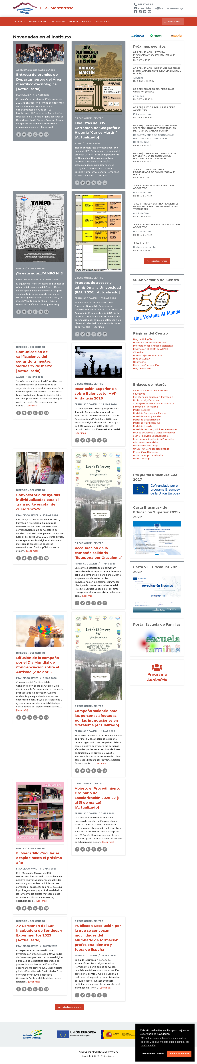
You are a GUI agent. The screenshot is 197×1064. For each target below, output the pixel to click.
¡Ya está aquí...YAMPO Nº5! (39, 273)
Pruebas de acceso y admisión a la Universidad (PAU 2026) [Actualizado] (98, 287)
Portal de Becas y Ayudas (147, 416)
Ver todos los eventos (157, 261)
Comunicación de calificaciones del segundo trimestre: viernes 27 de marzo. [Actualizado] (34, 361)
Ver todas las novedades (69, 1007)
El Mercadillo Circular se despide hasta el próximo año (39, 858)
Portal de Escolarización (146, 419)
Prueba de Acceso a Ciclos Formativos (154, 432)
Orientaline (139, 362)
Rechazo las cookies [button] (153, 1053)
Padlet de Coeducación (146, 365)
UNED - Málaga (141, 458)
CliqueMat (138, 352)
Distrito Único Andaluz (145, 442)
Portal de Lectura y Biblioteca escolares (155, 429)
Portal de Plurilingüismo (146, 423)
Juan (78, 143)
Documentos (58, 21)
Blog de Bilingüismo (144, 339)
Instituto (19, 21)
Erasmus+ (73, 21)
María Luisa (23, 95)
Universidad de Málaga (145, 445)
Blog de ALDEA (141, 358)
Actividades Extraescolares (35, 70)
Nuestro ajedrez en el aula (147, 355)
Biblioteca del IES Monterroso (150, 342)
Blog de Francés (142, 368)
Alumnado (87, 21)
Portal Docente (141, 410)
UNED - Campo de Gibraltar (148, 455)
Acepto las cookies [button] (179, 1053)
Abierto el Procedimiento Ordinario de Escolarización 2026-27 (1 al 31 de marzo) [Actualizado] (97, 797)
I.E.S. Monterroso (43, 8)
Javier (20, 377)
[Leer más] (47, 127)
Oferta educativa (38, 21)
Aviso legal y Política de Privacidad (99, 1052)
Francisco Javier (27, 279)
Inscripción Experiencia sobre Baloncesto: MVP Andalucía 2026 (96, 393)
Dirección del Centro (89, 118)
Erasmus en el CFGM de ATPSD (150, 349)
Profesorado (102, 21)
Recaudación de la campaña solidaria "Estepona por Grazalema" (98, 553)
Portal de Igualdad (143, 426)
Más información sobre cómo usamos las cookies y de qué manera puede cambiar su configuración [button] (165, 1042)
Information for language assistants (153, 345)
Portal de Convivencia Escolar (149, 413)
